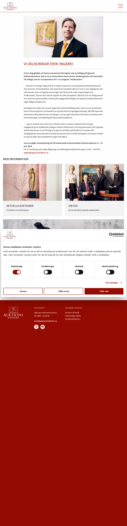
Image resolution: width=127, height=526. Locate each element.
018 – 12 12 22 (43, 315)
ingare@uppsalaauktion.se (36, 152)
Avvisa (23, 291)
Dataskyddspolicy (72, 319)
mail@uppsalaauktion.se (45, 321)
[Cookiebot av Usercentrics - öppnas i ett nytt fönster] (111, 235)
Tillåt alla (104, 291)
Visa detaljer (111, 282)
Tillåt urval (63, 291)
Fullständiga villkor (73, 315)
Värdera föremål (72, 312)
